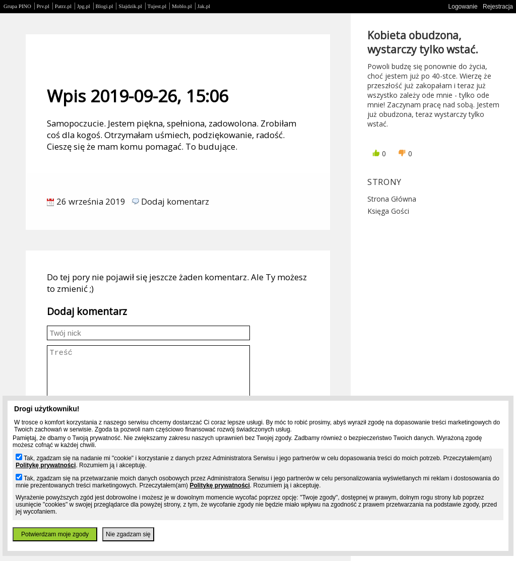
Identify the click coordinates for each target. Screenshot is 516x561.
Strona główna (391, 199)
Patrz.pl (63, 6)
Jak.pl (204, 6)
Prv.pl (43, 6)
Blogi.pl (104, 6)
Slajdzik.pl (130, 6)
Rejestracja (498, 6)
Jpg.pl (83, 6)
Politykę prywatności (46, 465)
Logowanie (463, 6)
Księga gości (388, 211)
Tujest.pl (157, 6)
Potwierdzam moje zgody (55, 534)
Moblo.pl (182, 6)
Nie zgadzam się (128, 534)
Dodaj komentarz (175, 201)
